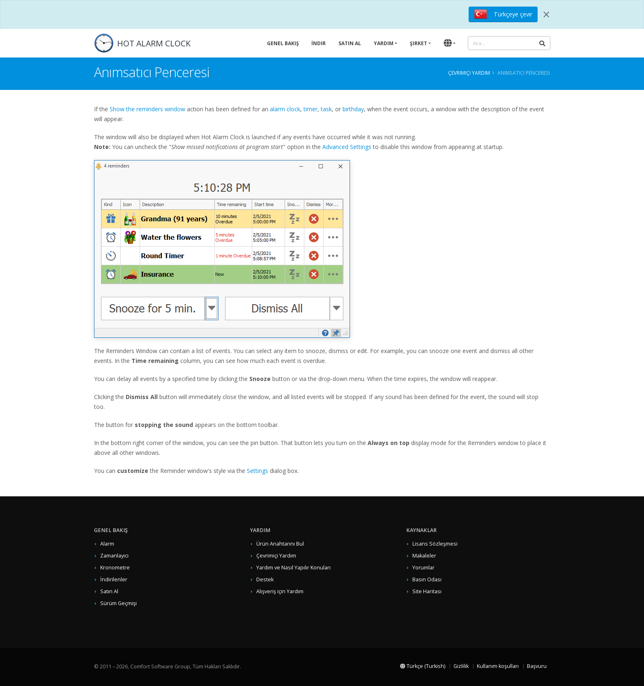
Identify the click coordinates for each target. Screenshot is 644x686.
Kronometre (115, 567)
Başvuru (537, 666)
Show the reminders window (147, 109)
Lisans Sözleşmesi (435, 543)
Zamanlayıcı (114, 555)
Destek (265, 579)
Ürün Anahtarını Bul (280, 543)
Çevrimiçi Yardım (469, 72)
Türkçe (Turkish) (422, 666)
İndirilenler (113, 579)
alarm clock (285, 109)
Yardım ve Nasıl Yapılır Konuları (293, 567)
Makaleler (424, 555)
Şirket (418, 43)
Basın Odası (427, 579)
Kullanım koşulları (498, 666)
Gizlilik (461, 666)
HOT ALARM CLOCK (154, 43)
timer (310, 109)
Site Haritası (427, 591)
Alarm (107, 543)
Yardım (383, 43)
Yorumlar (423, 567)
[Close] (546, 14)
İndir (318, 43)
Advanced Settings (346, 147)
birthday (353, 109)
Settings (257, 471)
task (326, 109)
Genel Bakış (283, 43)
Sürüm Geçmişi (118, 603)
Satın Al (349, 43)
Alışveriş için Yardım (280, 591)
